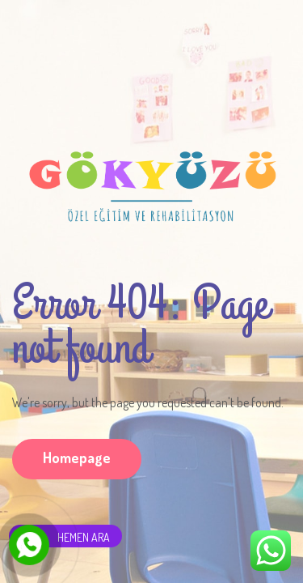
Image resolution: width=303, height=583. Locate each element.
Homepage (77, 457)
